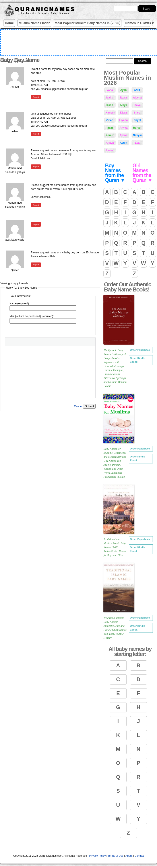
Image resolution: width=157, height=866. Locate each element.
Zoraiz (110, 135)
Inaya (137, 105)
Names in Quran (137, 23)
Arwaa (124, 127)
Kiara (123, 112)
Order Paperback (140, 350)
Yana (110, 90)
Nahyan (138, 135)
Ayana (124, 135)
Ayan (123, 90)
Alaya (123, 105)
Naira (123, 97)
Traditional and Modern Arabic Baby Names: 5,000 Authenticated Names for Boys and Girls (115, 547)
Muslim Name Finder (34, 23)
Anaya (110, 142)
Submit (89, 406)
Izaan (110, 105)
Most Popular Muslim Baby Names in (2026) (87, 23)
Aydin (123, 142)
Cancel (78, 406)
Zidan (109, 120)
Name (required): (20, 303)
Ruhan (137, 127)
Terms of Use (116, 855)
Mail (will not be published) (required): (32, 316)
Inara (137, 112)
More (149, 23)
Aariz (137, 90)
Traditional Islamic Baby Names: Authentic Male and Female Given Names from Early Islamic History (115, 627)
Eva (137, 142)
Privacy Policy (97, 855)
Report (36, 97)
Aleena (137, 97)
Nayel (137, 120)
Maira (109, 97)
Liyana (123, 120)
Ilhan (110, 127)
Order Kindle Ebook (137, 360)
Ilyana (110, 150)
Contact (139, 855)
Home (9, 23)
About (129, 855)
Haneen (110, 112)
